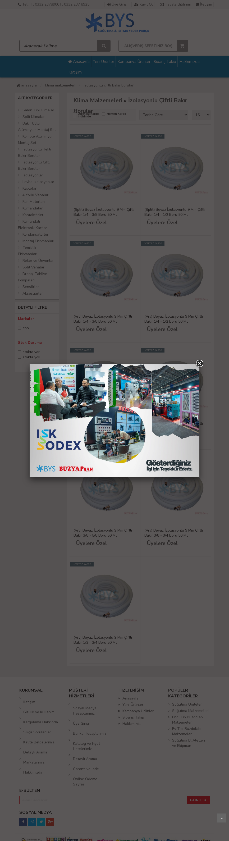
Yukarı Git (221, 817)
